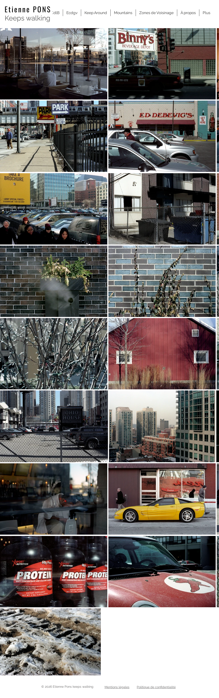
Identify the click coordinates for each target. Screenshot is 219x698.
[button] (156, 12)
